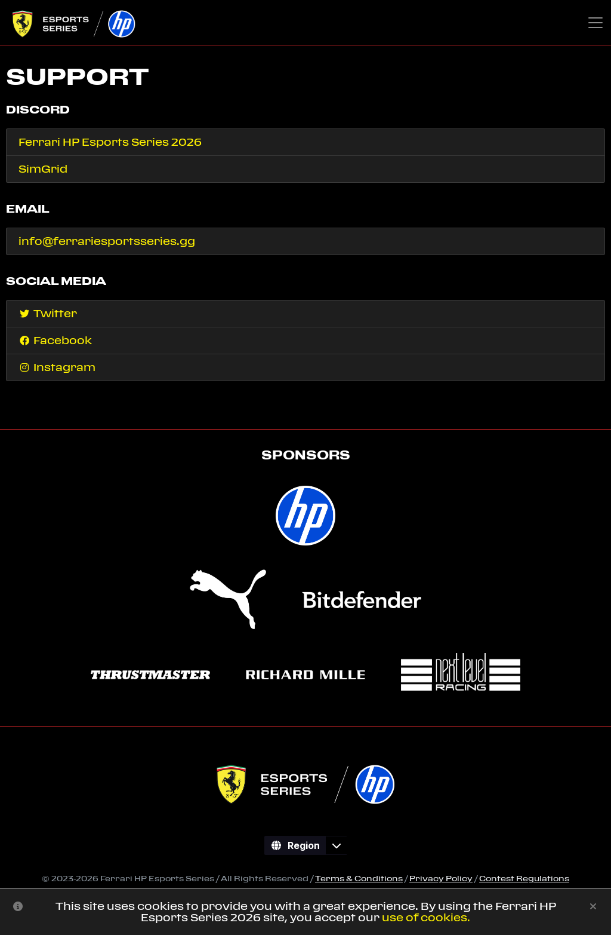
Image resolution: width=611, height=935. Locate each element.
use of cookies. (426, 917)
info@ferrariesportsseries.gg (106, 241)
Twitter (47, 313)
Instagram (56, 367)
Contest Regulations (524, 878)
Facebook (55, 340)
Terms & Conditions (359, 878)
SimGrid (42, 168)
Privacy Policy (441, 878)
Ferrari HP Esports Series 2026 (110, 142)
